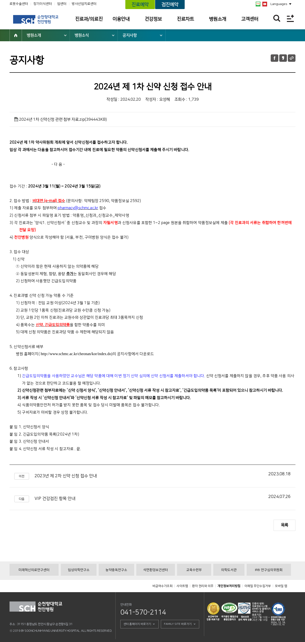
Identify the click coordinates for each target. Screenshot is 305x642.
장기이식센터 (42, 4)
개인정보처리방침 (229, 586)
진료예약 (140, 4)
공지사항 (129, 35)
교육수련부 (194, 570)
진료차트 (185, 19)
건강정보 (153, 19)
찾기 (277, 18)
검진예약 (169, 4)
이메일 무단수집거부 (257, 586)
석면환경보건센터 (155, 570)
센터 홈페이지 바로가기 (137, 624)
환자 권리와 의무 (203, 586)
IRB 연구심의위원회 (269, 570)
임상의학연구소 (79, 570)
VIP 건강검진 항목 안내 (55, 498)
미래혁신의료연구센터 (34, 570)
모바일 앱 (281, 586)
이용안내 (121, 19)
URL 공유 (291, 58)
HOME (16, 35)
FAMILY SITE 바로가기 (178, 624)
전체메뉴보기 (290, 18)
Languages (278, 4)
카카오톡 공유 (283, 58)
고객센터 (249, 19)
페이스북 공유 (274, 58)
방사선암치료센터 (84, 4)
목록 (284, 525)
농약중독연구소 (116, 570)
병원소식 (82, 35)
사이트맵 (182, 586)
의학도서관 (229, 570)
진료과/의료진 (89, 19)
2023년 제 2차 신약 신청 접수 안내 (66, 476)
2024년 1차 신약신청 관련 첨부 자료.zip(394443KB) (63, 119)
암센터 (61, 4)
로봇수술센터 (19, 4)
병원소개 (217, 19)
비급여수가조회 (162, 586)
